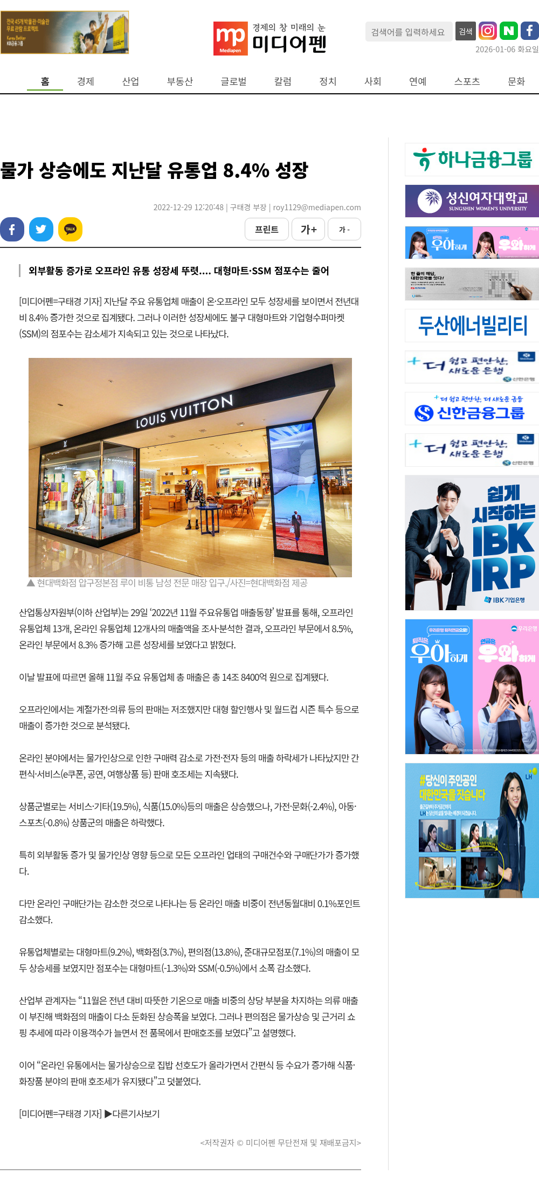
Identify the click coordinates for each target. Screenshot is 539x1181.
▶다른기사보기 (131, 1113)
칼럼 (283, 81)
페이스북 (12, 229)
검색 (466, 31)
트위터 (41, 229)
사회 (373, 81)
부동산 (180, 81)
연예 (417, 81)
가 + (308, 229)
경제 (85, 81)
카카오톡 (70, 229)
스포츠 (467, 81)
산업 (130, 81)
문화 (516, 81)
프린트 (267, 229)
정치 (327, 81)
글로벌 (233, 81)
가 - (344, 229)
